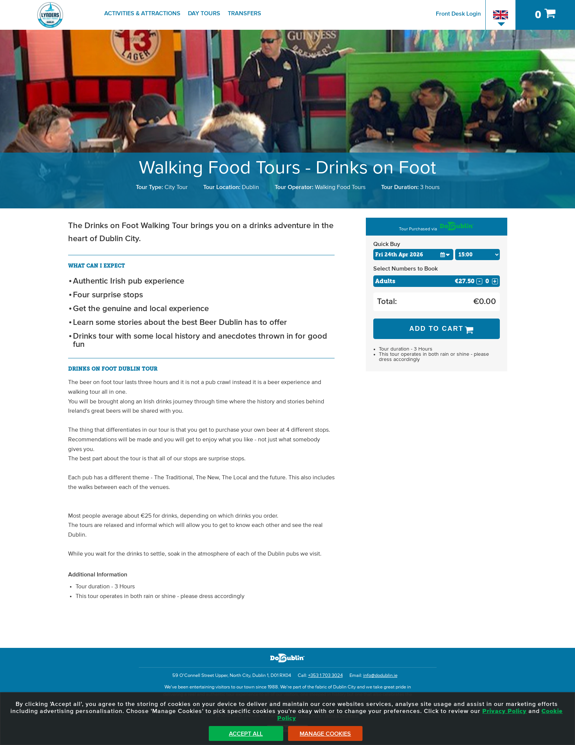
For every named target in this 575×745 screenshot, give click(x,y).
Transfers (244, 13)
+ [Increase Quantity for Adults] (494, 281)
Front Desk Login (458, 14)
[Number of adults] (487, 281)
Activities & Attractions (142, 13)
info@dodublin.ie (380, 675)
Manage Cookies (325, 734)
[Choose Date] (413, 254)
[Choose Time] (477, 254)
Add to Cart (436, 328)
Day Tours (204, 13)
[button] (445, 254)
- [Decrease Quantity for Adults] (479, 281)
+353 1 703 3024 (325, 675)
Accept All (246, 734)
